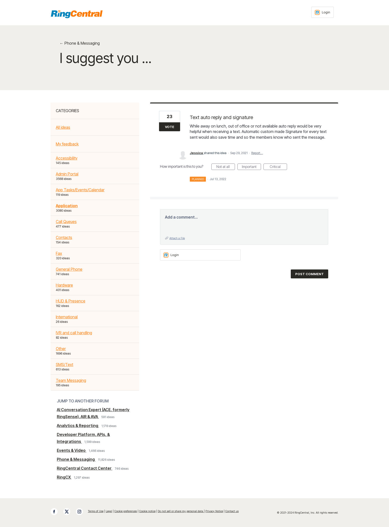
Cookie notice (147, 511)
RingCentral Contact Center (84, 468)
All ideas (63, 127)
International (67, 316)
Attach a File (177, 238)
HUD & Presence (70, 300)
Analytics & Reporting (78, 425)
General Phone (69, 269)
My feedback (67, 143)
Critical (278, 167)
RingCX (64, 477)
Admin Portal (67, 173)
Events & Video (71, 450)
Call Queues (66, 221)
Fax (59, 253)
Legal (109, 511)
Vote (169, 127)
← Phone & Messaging (80, 43)
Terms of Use (95, 511)
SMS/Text (64, 364)
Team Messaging (71, 380)
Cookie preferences (125, 511)
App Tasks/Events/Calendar (80, 189)
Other (61, 348)
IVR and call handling (74, 332)
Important (251, 167)
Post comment (309, 274)
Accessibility (66, 158)
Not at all (225, 167)
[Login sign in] (322, 12)
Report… (257, 153)
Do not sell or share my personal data (181, 511)
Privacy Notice (214, 511)
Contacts (64, 237)
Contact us (232, 511)
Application (67, 205)
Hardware (64, 285)
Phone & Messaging (76, 459)
